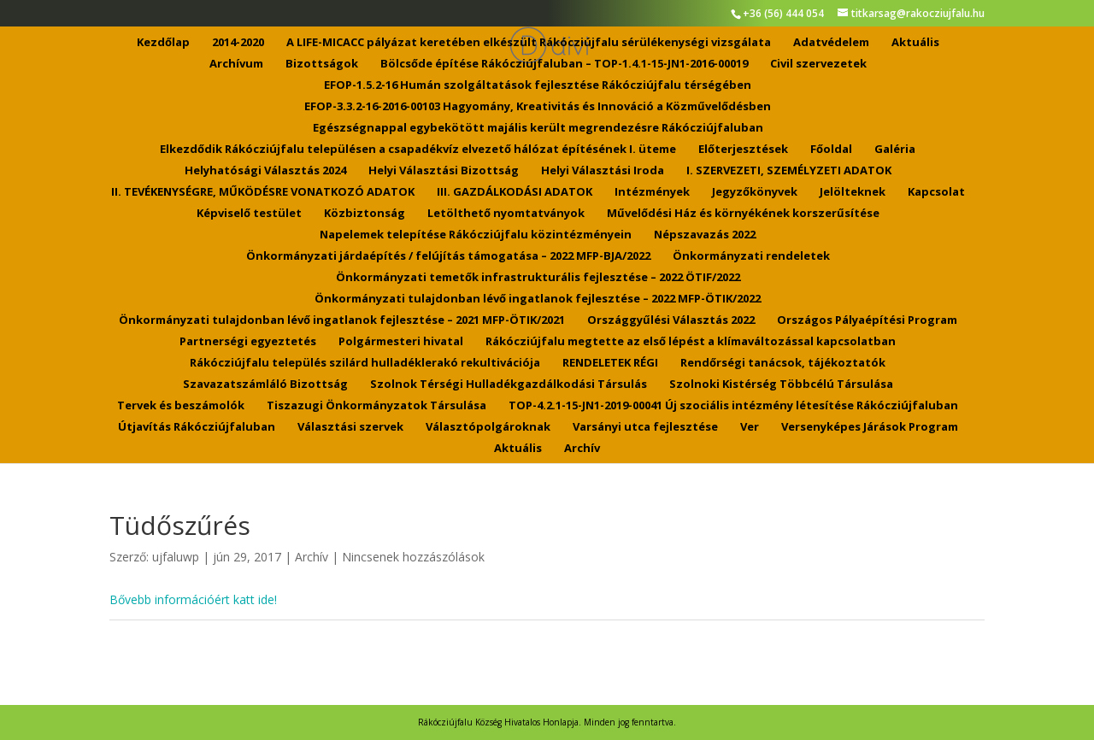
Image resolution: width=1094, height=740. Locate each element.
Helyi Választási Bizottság (443, 171)
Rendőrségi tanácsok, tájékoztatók (782, 363)
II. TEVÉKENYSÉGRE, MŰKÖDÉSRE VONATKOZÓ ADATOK (263, 192)
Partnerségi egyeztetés (247, 342)
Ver (749, 427)
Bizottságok (321, 64)
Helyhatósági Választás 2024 (265, 171)
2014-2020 (238, 43)
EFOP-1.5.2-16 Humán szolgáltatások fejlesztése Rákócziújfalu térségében (537, 85)
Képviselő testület (249, 213)
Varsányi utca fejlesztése (645, 427)
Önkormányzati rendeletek (751, 256)
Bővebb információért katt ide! (193, 599)
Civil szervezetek (818, 64)
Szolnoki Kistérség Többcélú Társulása (781, 384)
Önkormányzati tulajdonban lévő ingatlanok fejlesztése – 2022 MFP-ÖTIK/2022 (538, 299)
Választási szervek (350, 427)
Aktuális (915, 43)
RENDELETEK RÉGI (610, 363)
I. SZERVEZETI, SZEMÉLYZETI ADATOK (788, 171)
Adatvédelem (831, 43)
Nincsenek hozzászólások (413, 557)
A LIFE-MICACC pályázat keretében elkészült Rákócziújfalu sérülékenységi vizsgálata (528, 43)
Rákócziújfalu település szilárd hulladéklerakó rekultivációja (365, 363)
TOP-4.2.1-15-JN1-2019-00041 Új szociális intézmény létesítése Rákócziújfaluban (733, 406)
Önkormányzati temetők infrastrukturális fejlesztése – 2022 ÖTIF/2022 (538, 278)
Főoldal (831, 149)
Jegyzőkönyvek (754, 192)
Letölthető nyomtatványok (506, 213)
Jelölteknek (852, 192)
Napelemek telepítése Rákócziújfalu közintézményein (476, 235)
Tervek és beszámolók (180, 406)
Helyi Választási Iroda (602, 171)
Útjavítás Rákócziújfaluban (196, 427)
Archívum (236, 64)
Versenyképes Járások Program (869, 427)
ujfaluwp (175, 557)
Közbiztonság (364, 213)
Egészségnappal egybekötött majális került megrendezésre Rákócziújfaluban (538, 128)
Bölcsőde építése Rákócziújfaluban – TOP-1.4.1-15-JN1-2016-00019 (564, 64)
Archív (582, 448)
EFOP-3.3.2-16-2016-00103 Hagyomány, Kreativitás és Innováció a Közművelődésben (537, 107)
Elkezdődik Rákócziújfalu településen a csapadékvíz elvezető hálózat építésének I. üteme (418, 149)
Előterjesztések (743, 149)
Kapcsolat (936, 192)
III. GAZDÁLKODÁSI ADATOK (514, 192)
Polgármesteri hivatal (400, 342)
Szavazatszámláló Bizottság (265, 384)
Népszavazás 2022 (705, 235)
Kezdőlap (163, 43)
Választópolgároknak (488, 427)
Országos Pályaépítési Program (867, 320)
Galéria (894, 149)
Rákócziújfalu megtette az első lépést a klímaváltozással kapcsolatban (690, 342)
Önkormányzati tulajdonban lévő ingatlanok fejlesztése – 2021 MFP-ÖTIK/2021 (342, 320)
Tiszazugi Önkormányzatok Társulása (376, 406)
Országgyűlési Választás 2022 (671, 320)
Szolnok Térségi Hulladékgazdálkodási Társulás (508, 384)
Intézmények (652, 192)
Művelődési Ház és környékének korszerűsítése (743, 213)
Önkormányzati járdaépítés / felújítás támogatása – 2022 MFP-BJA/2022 (448, 256)
